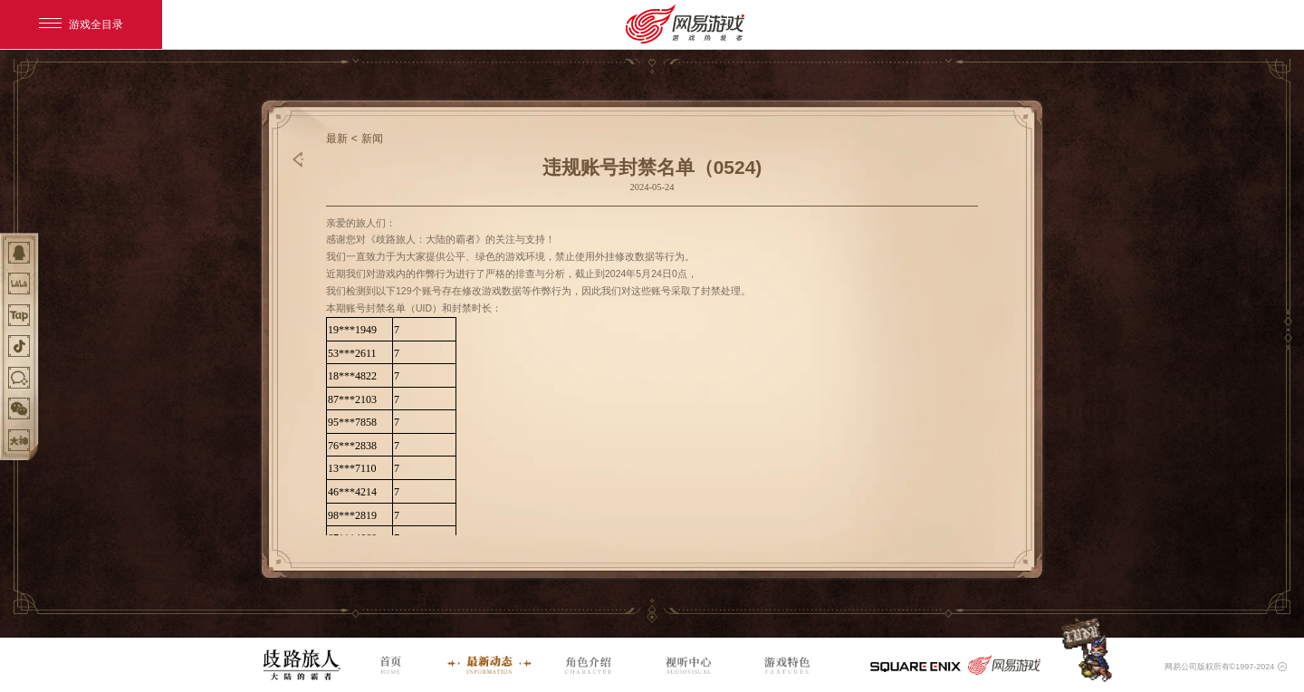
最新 (337, 138)
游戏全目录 (81, 24)
